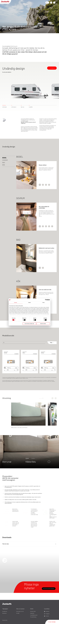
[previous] (52, 398)
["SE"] (7, 604)
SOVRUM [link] (5, 160)
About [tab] (43, 302)
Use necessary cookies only (29, 323)
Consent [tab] (15, 302)
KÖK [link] (3, 165)
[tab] (49, 462)
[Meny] (55, 3)
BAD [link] (3, 162)
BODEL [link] (4, 158)
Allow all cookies (43, 323)
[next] (55, 398)
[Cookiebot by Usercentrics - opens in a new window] (46, 300)
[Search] (51, 3)
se (47, 2)
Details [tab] (29, 302)
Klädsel (27, 458)
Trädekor (33, 458)
